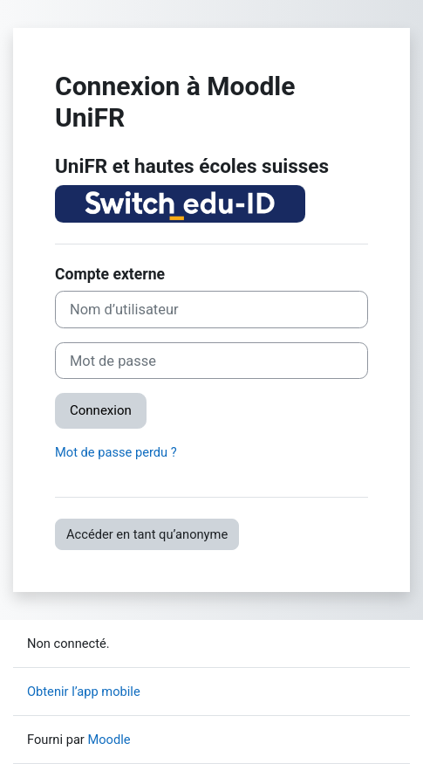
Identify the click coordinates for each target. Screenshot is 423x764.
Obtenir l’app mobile (83, 691)
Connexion (101, 410)
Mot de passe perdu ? (116, 452)
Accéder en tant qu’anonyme (147, 534)
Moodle (108, 739)
